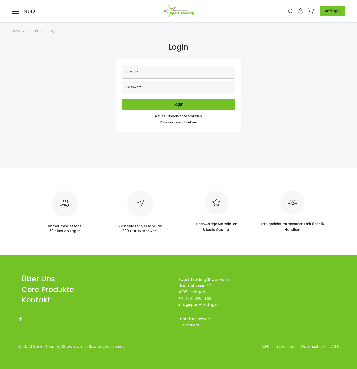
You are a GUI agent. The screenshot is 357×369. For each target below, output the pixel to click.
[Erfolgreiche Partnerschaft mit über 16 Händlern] (292, 207)
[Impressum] (282, 347)
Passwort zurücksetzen (178, 123)
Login (178, 104)
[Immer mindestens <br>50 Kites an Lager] (65, 206)
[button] (290, 11)
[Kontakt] (33, 299)
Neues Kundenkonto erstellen (178, 116)
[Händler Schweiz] (194, 316)
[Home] (19, 31)
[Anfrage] (332, 11)
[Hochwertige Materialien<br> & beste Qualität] (216, 207)
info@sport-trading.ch (201, 301)
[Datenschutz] (312, 347)
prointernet (114, 347)
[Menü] (22, 11)
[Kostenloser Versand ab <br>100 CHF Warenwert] (141, 206)
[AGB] (260, 347)
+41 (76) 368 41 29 (196, 295)
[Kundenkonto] (40, 31)
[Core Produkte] (46, 288)
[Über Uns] (36, 276)
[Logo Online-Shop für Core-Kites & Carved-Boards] (178, 11)
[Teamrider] (189, 322)
